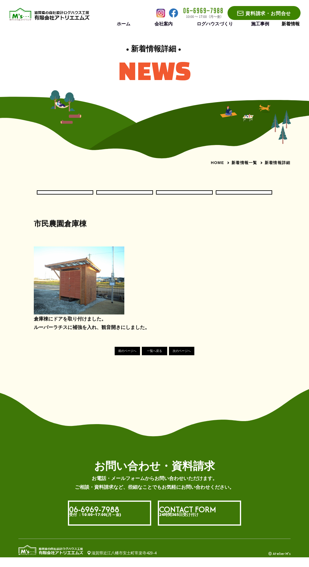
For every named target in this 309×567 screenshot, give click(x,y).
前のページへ (111, 360)
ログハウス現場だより (124, 196)
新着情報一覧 (244, 162)
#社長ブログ (45, 242)
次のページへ (198, 360)
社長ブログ (244, 196)
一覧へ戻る (154, 360)
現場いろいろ (184, 196)
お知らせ (65, 196)
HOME (217, 162)
